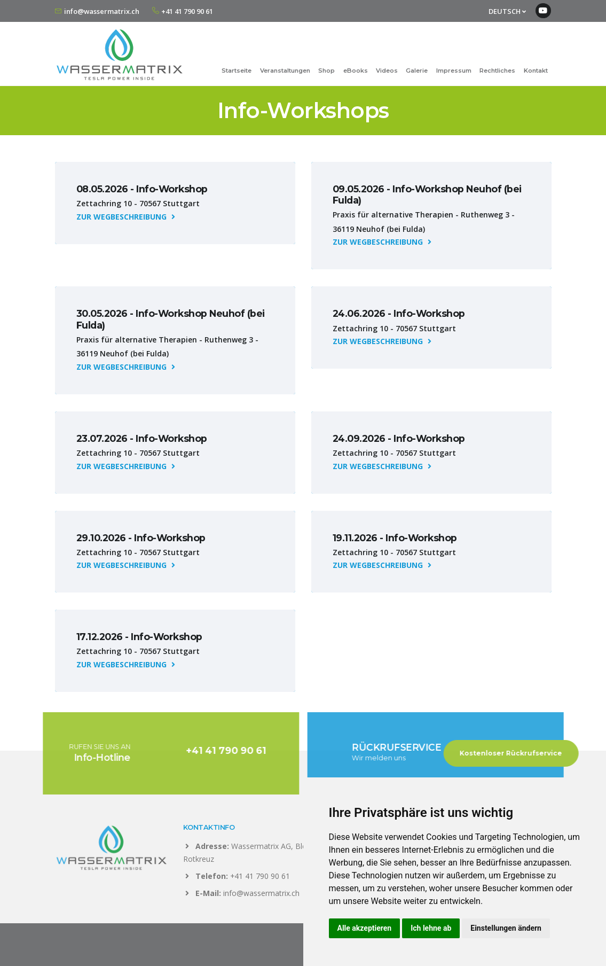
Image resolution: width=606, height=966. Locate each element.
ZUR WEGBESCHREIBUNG (125, 217)
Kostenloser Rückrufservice (521, 753)
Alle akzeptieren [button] (364, 928)
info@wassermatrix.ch (101, 11)
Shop (326, 70)
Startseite (236, 70)
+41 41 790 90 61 (187, 11)
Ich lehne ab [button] (431, 928)
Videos (387, 70)
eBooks (355, 70)
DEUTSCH (507, 11)
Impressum (453, 70)
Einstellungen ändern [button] (505, 928)
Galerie (417, 70)
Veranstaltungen (285, 70)
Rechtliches (497, 70)
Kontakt (536, 70)
